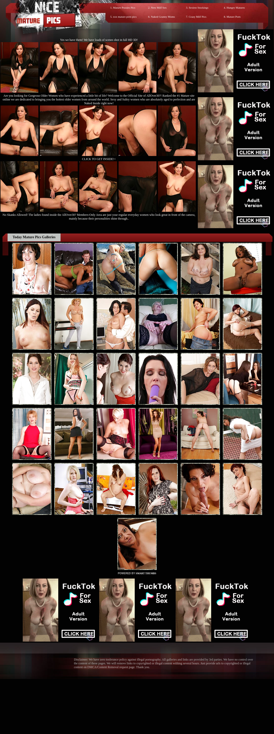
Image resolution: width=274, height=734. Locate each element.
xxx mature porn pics (124, 16)
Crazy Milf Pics (197, 16)
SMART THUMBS (146, 573)
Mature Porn (233, 16)
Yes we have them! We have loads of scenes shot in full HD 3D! (99, 40)
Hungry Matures (236, 7)
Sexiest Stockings (198, 7)
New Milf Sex (159, 7)
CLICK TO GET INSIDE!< (99, 159)
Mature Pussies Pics (124, 7)
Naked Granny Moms (163, 16)
